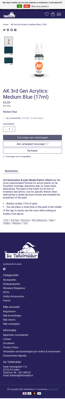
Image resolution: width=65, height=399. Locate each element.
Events (6, 300)
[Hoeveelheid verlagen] (6, 129)
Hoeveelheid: (8, 124)
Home (5, 24)
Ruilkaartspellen (11, 283)
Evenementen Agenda (14, 355)
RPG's (6, 292)
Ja (19, 6)
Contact (7, 338)
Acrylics (25, 220)
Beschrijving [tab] (11, 170)
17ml (5, 220)
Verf (25, 222)
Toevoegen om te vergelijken (17, 156)
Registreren (9, 311)
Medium (16, 222)
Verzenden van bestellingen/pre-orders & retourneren (31, 351)
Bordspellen (9, 279)
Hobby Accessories (13, 296)
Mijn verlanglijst (11, 323)
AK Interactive (39, 220)
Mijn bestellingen (12, 315)
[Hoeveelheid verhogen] (12, 129)
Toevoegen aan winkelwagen (32, 137)
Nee (27, 6)
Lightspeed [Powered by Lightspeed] (53, 389)
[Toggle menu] (59, 14)
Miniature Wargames (14, 287)
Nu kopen (32, 150)
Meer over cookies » (40, 6)
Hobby (6, 222)
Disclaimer (8, 343)
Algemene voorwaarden (15, 334)
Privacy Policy (10, 347)
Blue (51, 220)
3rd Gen (15, 220)
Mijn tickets (9, 319)
